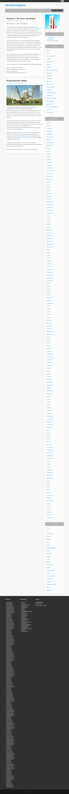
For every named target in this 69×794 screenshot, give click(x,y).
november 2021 (49, 272)
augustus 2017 (49, 393)
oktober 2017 (49, 388)
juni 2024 (48, 184)
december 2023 (49, 201)
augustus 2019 (49, 334)
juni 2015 (48, 464)
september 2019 (49, 331)
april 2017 (48, 404)
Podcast (48, 81)
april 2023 (48, 224)
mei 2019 (48, 342)
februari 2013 (49, 514)
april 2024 (48, 190)
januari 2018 (48, 379)
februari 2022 (49, 263)
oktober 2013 (49, 498)
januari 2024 (48, 199)
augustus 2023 (49, 213)
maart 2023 (48, 227)
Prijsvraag (48, 84)
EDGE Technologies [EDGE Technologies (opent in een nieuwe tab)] (25, 132)
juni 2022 (48, 252)
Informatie (48, 61)
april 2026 (48, 122)
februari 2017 (49, 410)
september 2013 (49, 500)
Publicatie (48, 89)
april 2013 (48, 509)
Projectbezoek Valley (16, 80)
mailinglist (41, 10)
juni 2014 (48, 483)
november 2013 (49, 495)
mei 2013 (48, 506)
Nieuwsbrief (48, 75)
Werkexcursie (49, 112)
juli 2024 (48, 182)
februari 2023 (49, 230)
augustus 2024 (49, 179)
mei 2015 (48, 466)
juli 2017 (48, 396)
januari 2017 (48, 413)
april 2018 (48, 373)
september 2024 (49, 176)
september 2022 (49, 244)
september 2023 (49, 210)
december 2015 (49, 447)
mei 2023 (48, 221)
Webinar (48, 109)
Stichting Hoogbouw (15, 5)
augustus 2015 (49, 458)
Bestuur (48, 50)
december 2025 (49, 134)
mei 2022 (48, 255)
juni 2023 (48, 218)
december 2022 (49, 235)
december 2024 (49, 168)
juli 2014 (48, 481)
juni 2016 (48, 433)
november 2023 (49, 204)
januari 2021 (48, 300)
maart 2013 (48, 512)
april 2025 (48, 156)
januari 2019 (48, 351)
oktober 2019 (49, 328)
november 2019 (49, 325)
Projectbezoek (22, 83)
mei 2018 (48, 371)
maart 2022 (48, 261)
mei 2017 (48, 402)
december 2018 (49, 354)
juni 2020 (48, 309)
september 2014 (49, 478)
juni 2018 (48, 368)
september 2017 (49, 390)
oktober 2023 (49, 207)
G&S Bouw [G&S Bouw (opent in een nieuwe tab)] (32, 137)
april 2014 (48, 489)
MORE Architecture (33, 28)
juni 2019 (48, 340)
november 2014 (49, 472)
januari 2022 (48, 266)
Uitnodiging (48, 104)
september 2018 (49, 362)
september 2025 (49, 142)
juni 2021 (48, 286)
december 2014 (49, 469)
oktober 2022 (49, 241)
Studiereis (48, 95)
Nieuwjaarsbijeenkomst (51, 70)
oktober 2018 (49, 359)
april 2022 (48, 258)
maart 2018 (48, 376)
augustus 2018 (49, 365)
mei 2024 (48, 187)
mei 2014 (48, 486)
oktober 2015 (49, 452)
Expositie (48, 58)
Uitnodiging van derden (51, 106)
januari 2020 (48, 323)
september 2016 (49, 424)
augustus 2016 (49, 427)
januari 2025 (48, 165)
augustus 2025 (49, 145)
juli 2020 (48, 306)
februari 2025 (49, 162)
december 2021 (49, 269)
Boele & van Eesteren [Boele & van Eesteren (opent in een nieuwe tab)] (24, 137)
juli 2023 (48, 215)
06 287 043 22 (50, 39)
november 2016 (49, 419)
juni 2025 (48, 151)
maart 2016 (48, 441)
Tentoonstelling (49, 101)
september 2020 (49, 303)
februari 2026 (49, 128)
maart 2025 (48, 159)
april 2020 (48, 314)
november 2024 (49, 170)
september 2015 (49, 455)
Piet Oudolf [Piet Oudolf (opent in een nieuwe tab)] (16, 136)
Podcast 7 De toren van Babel (20, 18)
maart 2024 (48, 193)
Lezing (47, 64)
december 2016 (49, 416)
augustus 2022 (49, 247)
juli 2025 (48, 148)
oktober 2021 (49, 275)
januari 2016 (48, 444)
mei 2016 (48, 435)
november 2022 (49, 238)
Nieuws (47, 73)
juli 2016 (48, 430)
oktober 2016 (49, 421)
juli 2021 (48, 283)
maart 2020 (48, 317)
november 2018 (49, 356)
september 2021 (49, 278)
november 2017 (49, 385)
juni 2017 (48, 399)
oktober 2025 (49, 139)
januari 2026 (48, 131)
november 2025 (49, 137)
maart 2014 (48, 492)
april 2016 (48, 438)
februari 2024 (49, 196)
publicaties (24, 10)
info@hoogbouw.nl (51, 37)
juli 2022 (48, 249)
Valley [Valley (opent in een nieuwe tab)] (16, 108)
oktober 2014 (49, 475)
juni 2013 (48, 503)
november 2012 (49, 517)
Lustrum (48, 67)
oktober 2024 (49, 173)
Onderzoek (48, 78)
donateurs (32, 10)
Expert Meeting (17, 83)
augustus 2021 (49, 280)
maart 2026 (48, 125)
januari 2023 (48, 232)
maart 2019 (48, 348)
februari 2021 (49, 297)
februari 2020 (49, 320)
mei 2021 (48, 289)
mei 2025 (48, 153)
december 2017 (49, 382)
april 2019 (48, 345)
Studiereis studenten (50, 98)
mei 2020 (48, 311)
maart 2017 (48, 407)
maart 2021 (48, 294)
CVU (47, 53)
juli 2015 (48, 461)
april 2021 (48, 292)
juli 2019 (48, 337)
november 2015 (49, 450)
